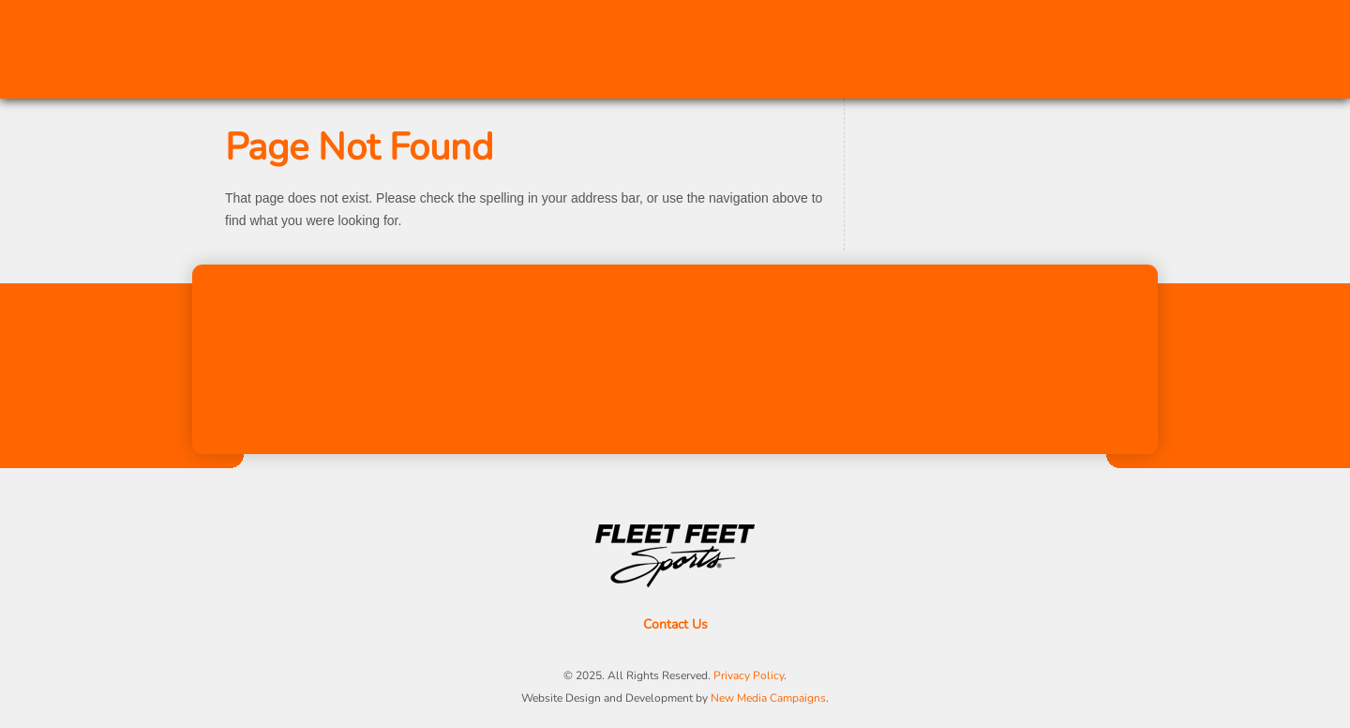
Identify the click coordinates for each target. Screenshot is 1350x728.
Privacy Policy (748, 675)
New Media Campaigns (768, 697)
